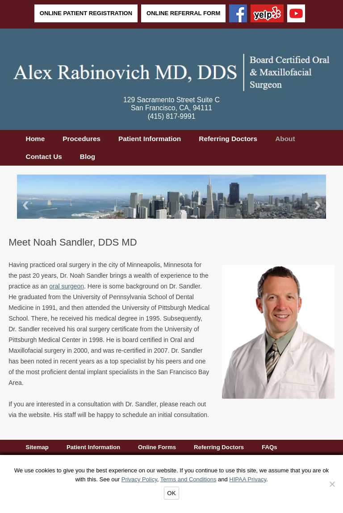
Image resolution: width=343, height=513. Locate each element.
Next (319, 205)
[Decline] (331, 484)
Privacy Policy (139, 479)
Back (24, 205)
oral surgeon (66, 286)
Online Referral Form (183, 13)
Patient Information (149, 138)
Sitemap (37, 447)
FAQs (269, 447)
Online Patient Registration (86, 13)
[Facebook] (238, 14)
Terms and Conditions (188, 479)
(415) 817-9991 (172, 116)
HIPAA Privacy (247, 479)
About (285, 138)
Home (35, 138)
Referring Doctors (228, 138)
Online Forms (157, 447)
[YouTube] (296, 14)
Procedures (81, 138)
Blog (87, 156)
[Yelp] (267, 14)
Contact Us (44, 156)
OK (171, 493)
